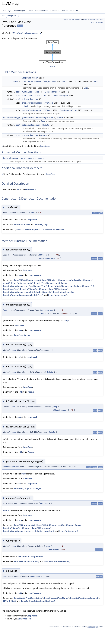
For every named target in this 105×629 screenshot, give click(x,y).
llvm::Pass (44, 146)
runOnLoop (27, 92)
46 (19, 417)
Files (65, 11)
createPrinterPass (31, 81)
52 (19, 357)
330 (20, 275)
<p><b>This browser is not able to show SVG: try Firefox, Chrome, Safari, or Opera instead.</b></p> (52, 52)
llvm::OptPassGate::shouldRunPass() (38, 601)
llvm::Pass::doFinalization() (26, 561)
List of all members (97, 22)
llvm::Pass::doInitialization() (57, 561)
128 (20, 452)
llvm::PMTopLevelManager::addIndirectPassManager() (67, 280)
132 (20, 392)
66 (19, 483)
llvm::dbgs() (19, 598)
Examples (74, 11)
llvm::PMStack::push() (63, 292)
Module (46, 125)
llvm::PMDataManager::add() (27, 280)
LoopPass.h (30, 189)
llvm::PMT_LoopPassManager (34, 289)
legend (52, 66)
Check (25, 106)
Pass (16, 81)
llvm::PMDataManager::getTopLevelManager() (70, 286)
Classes (54, 11)
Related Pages (19, 11)
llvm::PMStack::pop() (58, 289)
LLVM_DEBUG (9, 601)
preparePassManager (32, 103)
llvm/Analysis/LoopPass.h (27, 33)
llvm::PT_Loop (41, 224)
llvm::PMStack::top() (57, 295)
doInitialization (31, 95)
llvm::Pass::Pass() (22, 224)
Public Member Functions (73, 19)
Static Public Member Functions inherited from (28, 174)
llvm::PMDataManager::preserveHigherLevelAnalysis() (28, 531)
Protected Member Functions (93, 19)
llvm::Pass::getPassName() (56, 598)
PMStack (49, 103)
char (35, 78)
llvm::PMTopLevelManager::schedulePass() (23, 295)
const (65, 81)
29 (18, 189)
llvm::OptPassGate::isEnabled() (84, 598)
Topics (30, 11)
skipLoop (13, 158)
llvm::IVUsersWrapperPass (30, 556)
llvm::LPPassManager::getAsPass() (50, 283)
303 (20, 330)
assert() (6, 283)
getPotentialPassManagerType (37, 117)
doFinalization (30, 99)
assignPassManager (31, 110)
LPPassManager (52, 92)
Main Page (7, 11)
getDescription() (35, 598)
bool (18, 92)
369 (20, 593)
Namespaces (41, 11)
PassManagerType (68, 110)
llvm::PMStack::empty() (22, 283)
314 (20, 520)
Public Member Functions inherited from (25, 146)
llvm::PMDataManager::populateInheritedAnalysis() (27, 292)
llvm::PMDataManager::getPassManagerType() (25, 286)
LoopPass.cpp (34, 275)
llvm (3, 16)
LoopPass (12, 16)
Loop (86, 88)
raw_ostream (50, 81)
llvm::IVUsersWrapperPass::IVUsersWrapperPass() (40, 229)
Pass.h (31, 392)
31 (19, 219)
